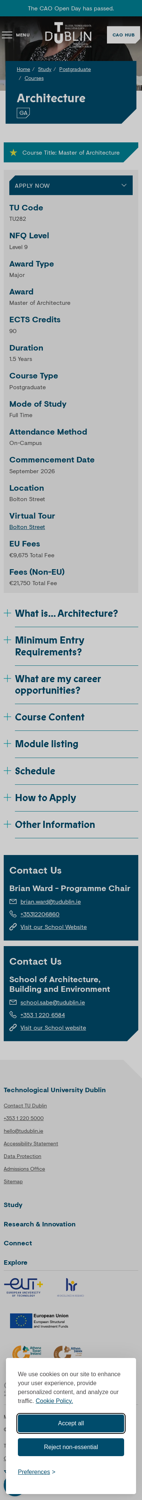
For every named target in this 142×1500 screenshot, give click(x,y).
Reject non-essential (71, 1447)
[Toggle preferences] (37, 1472)
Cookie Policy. (54, 1401)
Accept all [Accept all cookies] (71, 1423)
